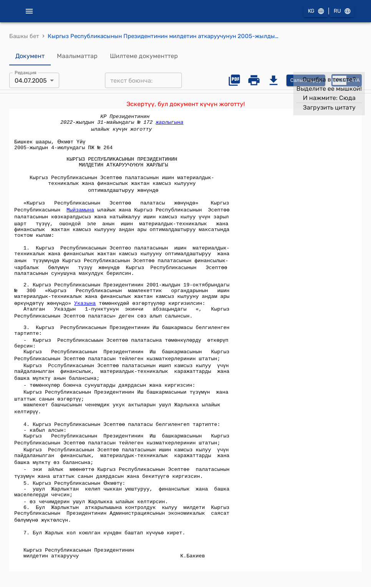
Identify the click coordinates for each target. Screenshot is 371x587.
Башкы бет (24, 36)
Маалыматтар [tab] (77, 56)
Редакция (26, 72)
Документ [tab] (30, 56)
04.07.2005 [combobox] (31, 80)
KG (315, 11)
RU (341, 11)
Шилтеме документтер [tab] (144, 56)
